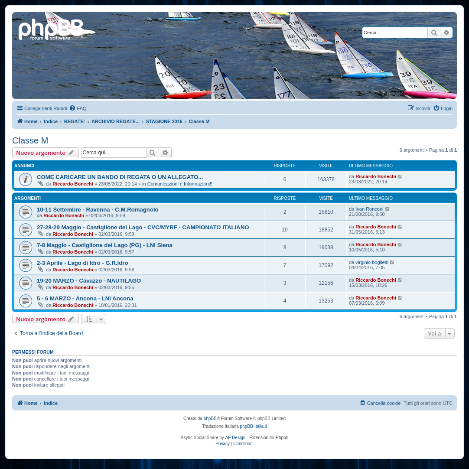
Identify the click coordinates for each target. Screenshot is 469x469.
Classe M (30, 140)
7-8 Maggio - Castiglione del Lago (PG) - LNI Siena (105, 245)
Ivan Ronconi (369, 209)
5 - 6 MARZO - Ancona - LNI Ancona (85, 298)
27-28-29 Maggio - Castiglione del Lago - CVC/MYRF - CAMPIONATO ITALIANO (143, 227)
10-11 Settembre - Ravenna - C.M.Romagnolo (98, 209)
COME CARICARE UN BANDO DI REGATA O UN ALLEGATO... (120, 177)
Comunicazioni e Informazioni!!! (180, 183)
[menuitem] (77, 108)
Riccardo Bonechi (72, 183)
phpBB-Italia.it (253, 426)
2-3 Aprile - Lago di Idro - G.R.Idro (82, 263)
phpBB (210, 418)
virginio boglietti (371, 262)
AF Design (235, 437)
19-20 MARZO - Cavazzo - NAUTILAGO (89, 280)
